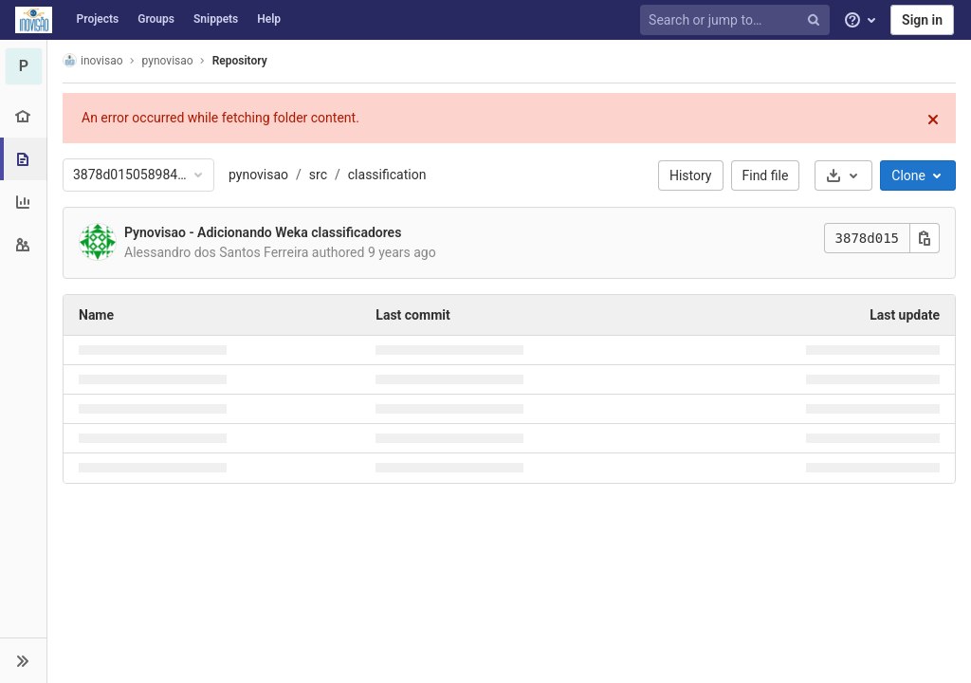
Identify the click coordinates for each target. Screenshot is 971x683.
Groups (155, 19)
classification (387, 174)
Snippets (215, 19)
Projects (98, 19)
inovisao (93, 60)
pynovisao (258, 174)
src (318, 174)
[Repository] (25, 159)
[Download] (843, 175)
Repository (239, 60)
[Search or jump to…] (738, 20)
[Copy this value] (924, 238)
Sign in (922, 20)
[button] (23, 660)
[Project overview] (23, 116)
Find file (765, 175)
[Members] (23, 244)
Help (269, 19)
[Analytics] (23, 201)
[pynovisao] (23, 66)
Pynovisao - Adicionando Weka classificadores (262, 232)
